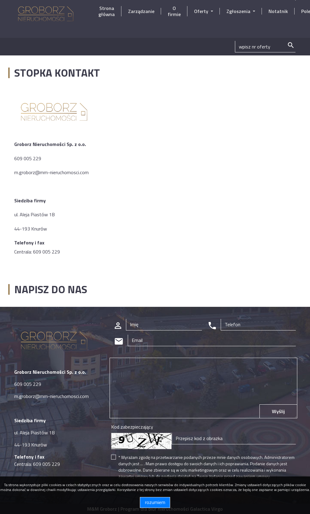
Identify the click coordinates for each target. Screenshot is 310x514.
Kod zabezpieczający (132, 426)
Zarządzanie (141, 11)
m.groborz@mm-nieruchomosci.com (51, 172)
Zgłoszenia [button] (239, 11)
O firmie (174, 11)
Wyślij (278, 411)
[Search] (265, 46)
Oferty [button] (201, 11)
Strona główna (106, 11)
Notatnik (278, 11)
